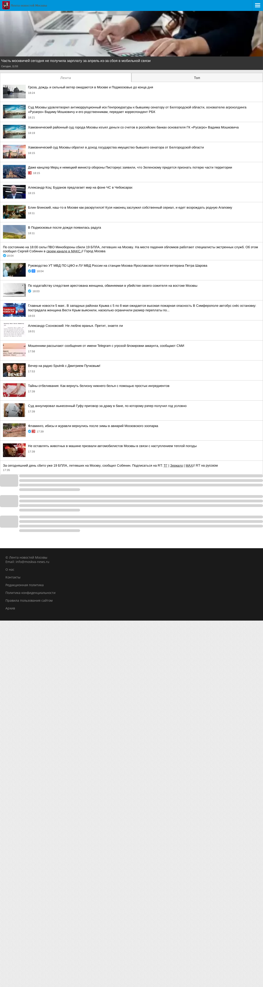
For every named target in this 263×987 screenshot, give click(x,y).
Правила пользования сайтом (29, 600)
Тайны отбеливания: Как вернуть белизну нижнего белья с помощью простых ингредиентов (98, 386)
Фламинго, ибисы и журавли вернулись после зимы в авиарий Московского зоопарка (93, 426)
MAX (189, 465)
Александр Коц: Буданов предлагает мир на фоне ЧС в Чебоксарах (80, 187)
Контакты (12, 577)
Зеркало (176, 465)
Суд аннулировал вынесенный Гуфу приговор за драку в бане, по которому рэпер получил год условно (107, 406)
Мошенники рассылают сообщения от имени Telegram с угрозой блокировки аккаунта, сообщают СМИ (106, 346)
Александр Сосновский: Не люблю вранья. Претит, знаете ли (75, 325)
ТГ (165, 465)
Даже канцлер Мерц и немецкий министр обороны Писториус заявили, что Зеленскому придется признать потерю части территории (130, 167)
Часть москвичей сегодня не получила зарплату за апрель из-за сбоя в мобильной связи (76, 61)
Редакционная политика (24, 585)
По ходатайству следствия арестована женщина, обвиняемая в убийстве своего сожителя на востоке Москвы (112, 285)
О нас (9, 569)
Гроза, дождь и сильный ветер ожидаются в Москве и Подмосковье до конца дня (90, 87)
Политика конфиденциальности (30, 593)
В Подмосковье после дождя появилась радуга (64, 227)
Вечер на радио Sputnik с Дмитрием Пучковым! (64, 366)
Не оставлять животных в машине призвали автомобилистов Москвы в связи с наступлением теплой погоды (112, 446)
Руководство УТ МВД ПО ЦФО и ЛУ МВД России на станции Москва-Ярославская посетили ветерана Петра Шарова (117, 265)
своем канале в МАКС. (63, 251)
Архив (10, 608)
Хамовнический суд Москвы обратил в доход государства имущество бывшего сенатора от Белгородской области (116, 147)
